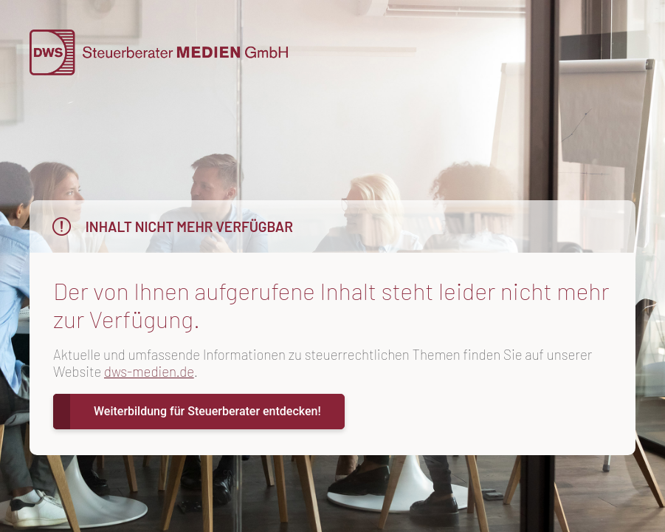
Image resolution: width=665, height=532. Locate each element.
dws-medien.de (149, 371)
